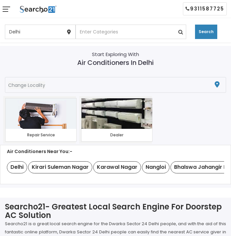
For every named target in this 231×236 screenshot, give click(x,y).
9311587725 (205, 8)
